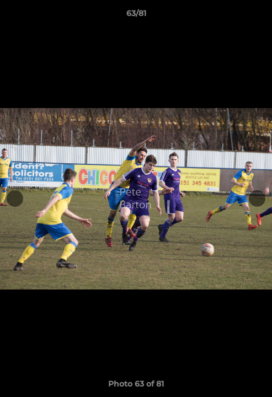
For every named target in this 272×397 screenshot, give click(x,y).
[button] (258, 16)
